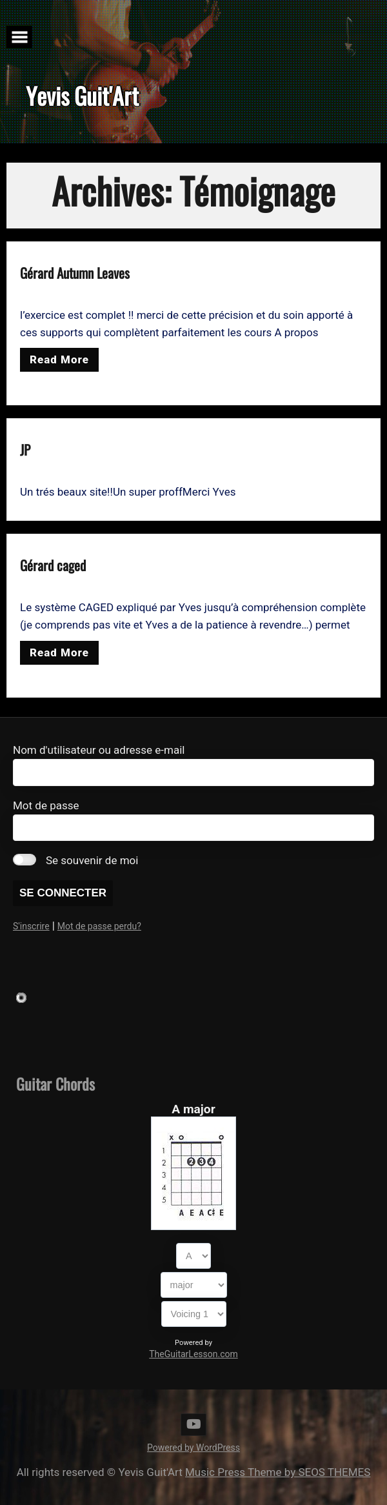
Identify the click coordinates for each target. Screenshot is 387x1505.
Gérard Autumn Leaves (75, 273)
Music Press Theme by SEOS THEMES (277, 1472)
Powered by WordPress (193, 1447)
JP (25, 449)
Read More (59, 359)
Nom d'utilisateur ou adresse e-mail (98, 749)
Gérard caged (53, 565)
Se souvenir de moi (92, 860)
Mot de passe (46, 805)
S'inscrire (31, 926)
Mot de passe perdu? (99, 926)
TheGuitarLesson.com (193, 1354)
